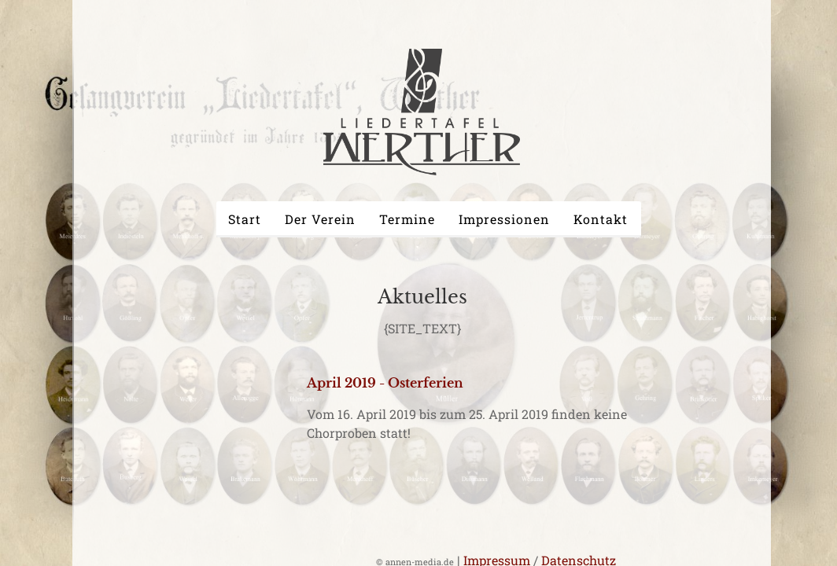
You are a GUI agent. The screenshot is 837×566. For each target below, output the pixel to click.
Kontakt (600, 219)
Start (244, 219)
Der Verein (320, 219)
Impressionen (504, 219)
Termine (407, 219)
